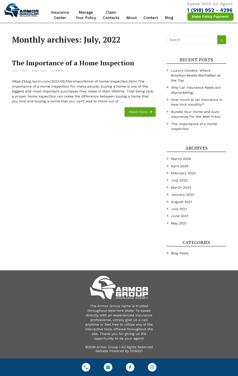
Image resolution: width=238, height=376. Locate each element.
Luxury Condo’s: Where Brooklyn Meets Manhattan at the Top (196, 75)
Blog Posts (39, 70)
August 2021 (181, 202)
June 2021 (179, 216)
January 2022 (182, 194)
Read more (138, 112)
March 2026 (181, 159)
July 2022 (179, 180)
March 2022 (181, 187)
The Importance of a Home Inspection (73, 62)
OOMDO (136, 351)
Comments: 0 (59, 70)
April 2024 (179, 166)
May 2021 (179, 223)
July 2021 (179, 209)
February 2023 (183, 173)
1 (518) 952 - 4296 (209, 10)
